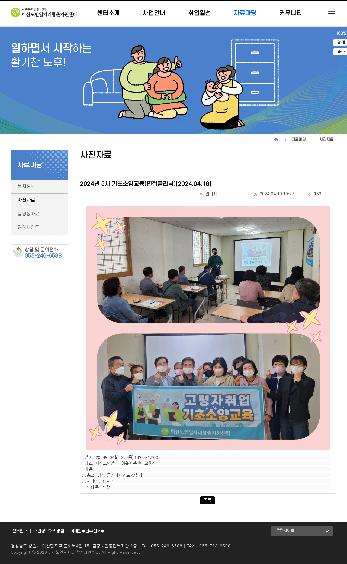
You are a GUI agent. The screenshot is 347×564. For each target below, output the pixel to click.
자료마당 (245, 13)
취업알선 (199, 13)
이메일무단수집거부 (87, 531)
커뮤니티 (290, 13)
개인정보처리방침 (49, 531)
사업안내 (154, 13)
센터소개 (108, 13)
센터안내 (19, 531)
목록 (207, 500)
